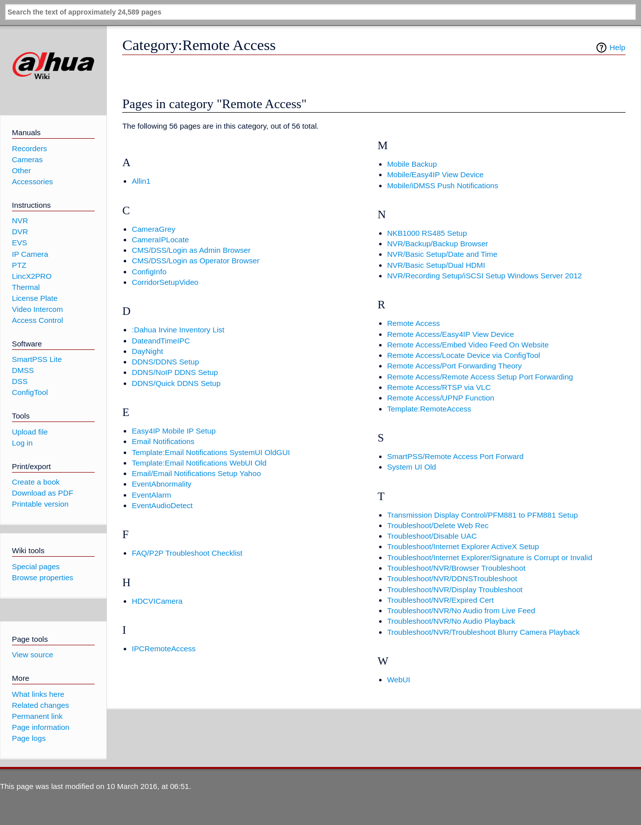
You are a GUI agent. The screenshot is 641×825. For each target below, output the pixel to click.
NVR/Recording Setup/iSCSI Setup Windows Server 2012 (484, 275)
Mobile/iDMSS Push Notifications (442, 185)
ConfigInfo (149, 271)
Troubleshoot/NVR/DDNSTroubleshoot (452, 578)
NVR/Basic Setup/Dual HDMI (436, 265)
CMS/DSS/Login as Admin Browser (191, 250)
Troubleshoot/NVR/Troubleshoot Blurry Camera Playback (483, 632)
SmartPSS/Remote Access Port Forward (455, 456)
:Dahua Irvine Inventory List (178, 329)
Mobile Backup (412, 164)
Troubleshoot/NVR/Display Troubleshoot (454, 589)
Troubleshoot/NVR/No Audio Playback (451, 621)
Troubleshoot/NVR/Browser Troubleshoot (456, 568)
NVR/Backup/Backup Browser (437, 243)
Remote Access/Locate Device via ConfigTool (463, 355)
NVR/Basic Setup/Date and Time (442, 254)
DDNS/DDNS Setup (165, 361)
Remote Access (413, 323)
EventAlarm (151, 495)
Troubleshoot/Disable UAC (432, 536)
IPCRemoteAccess (163, 648)
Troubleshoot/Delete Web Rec (438, 525)
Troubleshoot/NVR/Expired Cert (440, 600)
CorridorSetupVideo (165, 282)
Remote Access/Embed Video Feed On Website (468, 344)
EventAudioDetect (162, 505)
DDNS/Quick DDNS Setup (176, 383)
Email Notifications (163, 441)
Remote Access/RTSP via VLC (439, 387)
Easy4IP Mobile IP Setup (173, 431)
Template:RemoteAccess (429, 408)
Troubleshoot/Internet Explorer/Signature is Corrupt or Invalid (489, 557)
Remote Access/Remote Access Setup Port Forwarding (480, 376)
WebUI (398, 679)
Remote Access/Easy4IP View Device (450, 334)
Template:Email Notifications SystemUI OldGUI (211, 452)
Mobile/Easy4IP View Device (435, 174)
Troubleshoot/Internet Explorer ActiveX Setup (463, 546)
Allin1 (141, 181)
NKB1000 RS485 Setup (427, 233)
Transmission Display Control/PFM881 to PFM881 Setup (482, 515)
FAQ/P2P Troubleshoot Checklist (187, 553)
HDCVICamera (157, 601)
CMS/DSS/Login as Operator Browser (195, 260)
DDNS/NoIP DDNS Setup (175, 372)
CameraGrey (153, 229)
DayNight (147, 351)
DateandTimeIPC (161, 340)
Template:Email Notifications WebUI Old (199, 463)
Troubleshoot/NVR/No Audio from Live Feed (461, 610)
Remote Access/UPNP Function (440, 397)
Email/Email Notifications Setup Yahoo (196, 473)
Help (617, 47)
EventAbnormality (161, 484)
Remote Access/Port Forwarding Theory (454, 365)
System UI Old (411, 467)
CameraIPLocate (160, 239)
